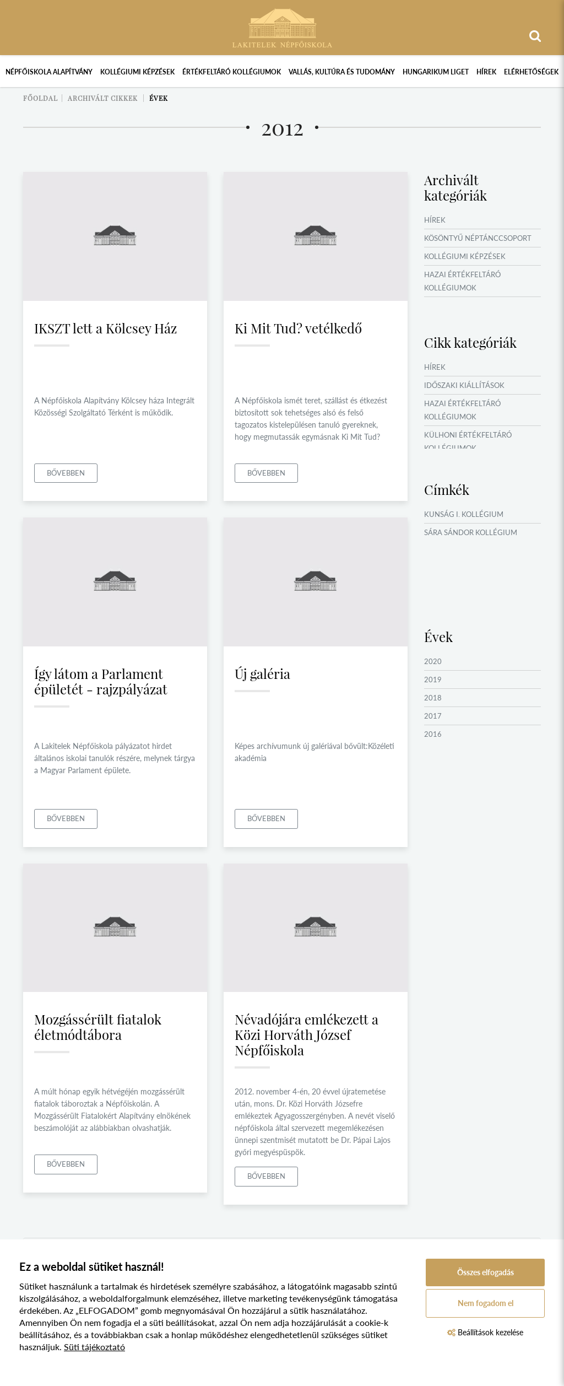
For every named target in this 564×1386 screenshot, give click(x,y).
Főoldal (40, 98)
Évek (158, 98)
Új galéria (262, 673)
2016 (433, 734)
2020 (433, 661)
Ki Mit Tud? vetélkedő (298, 328)
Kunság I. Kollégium (463, 514)
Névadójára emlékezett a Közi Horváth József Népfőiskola (306, 1034)
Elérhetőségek (531, 72)
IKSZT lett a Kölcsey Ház (105, 328)
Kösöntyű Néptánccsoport (478, 238)
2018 (433, 697)
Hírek (486, 72)
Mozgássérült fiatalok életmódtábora (97, 1026)
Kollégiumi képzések (137, 72)
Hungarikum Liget (436, 72)
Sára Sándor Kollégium (470, 532)
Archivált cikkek (103, 98)
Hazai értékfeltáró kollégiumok (462, 281)
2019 (433, 679)
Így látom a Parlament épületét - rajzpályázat (100, 681)
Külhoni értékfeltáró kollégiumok (468, 441)
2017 (433, 715)
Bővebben (66, 472)
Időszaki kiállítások (464, 385)
